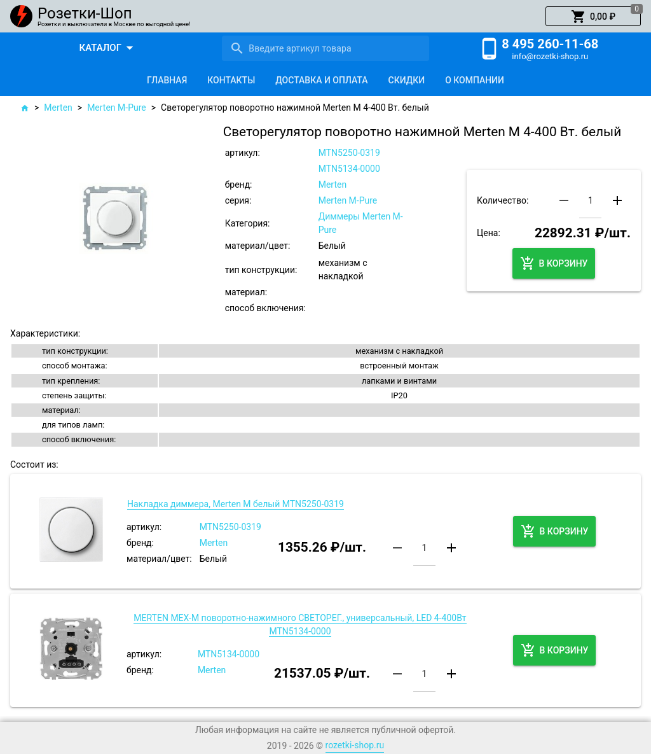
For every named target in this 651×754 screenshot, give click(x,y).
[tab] (167, 80)
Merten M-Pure (116, 107)
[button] (593, 16)
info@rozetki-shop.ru (550, 56)
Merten (58, 107)
